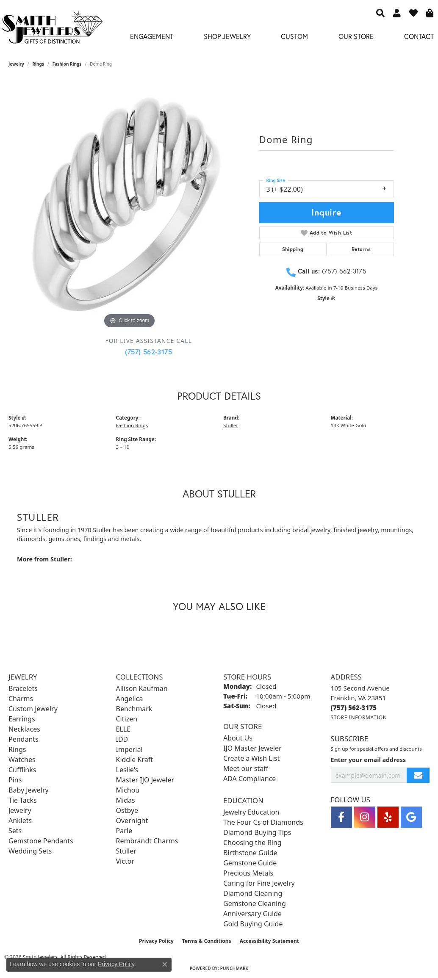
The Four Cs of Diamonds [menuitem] (263, 822)
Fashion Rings (67, 64)
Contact (419, 36)
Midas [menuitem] (125, 800)
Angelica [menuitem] (129, 698)
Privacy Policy (156, 941)
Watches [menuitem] (22, 759)
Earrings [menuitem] (21, 719)
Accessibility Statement (269, 941)
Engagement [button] (151, 36)
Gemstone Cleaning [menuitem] (254, 903)
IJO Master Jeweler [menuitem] (252, 748)
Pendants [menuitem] (23, 739)
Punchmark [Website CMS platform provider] (234, 968)
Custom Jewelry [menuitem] (33, 708)
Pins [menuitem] (15, 780)
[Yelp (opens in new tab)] (388, 817)
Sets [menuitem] (15, 830)
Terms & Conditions (206, 941)
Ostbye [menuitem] (127, 810)
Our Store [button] (356, 36)
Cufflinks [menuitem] (22, 769)
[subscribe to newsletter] (418, 775)
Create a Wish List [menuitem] (251, 758)
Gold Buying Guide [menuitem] (253, 923)
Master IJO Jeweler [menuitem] (145, 780)
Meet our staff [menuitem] (245, 768)
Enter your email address (368, 760)
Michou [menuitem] (128, 790)
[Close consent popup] (164, 964)
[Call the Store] (354, 707)
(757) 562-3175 (148, 351)
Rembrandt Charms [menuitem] (147, 840)
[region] (129, 209)
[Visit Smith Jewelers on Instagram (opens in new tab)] (364, 817)
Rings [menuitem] (17, 749)
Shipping (293, 249)
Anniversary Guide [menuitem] (252, 913)
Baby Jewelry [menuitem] (28, 790)
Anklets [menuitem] (20, 820)
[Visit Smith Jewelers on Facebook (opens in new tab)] (341, 817)
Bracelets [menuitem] (23, 688)
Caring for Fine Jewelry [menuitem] (259, 883)
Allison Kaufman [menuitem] (142, 688)
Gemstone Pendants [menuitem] (40, 840)
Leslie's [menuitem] (127, 769)
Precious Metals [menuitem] (248, 873)
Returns (361, 249)
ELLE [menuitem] (123, 729)
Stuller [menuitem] (126, 851)
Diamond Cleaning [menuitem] (252, 893)
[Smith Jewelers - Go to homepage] (52, 29)
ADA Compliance (249, 778)
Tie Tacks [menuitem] (22, 800)
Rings (38, 64)
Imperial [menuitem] (129, 749)
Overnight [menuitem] (132, 820)
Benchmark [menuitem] (134, 708)
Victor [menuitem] (125, 861)
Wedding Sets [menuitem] (30, 851)
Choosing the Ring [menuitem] (252, 842)
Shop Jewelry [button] (227, 36)
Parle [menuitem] (124, 830)
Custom (294, 36)
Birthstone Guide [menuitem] (250, 852)
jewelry (16, 64)
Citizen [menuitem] (127, 719)
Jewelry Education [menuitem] (251, 812)
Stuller (230, 425)
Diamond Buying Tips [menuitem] (257, 832)
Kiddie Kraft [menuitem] (134, 759)
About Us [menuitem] (237, 738)
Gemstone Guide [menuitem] (250, 862)
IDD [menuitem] (122, 739)
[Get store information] (359, 717)
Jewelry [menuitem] (19, 810)
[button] (380, 12)
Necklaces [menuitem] (24, 729)
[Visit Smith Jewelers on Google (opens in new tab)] (411, 817)
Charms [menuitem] (20, 698)
